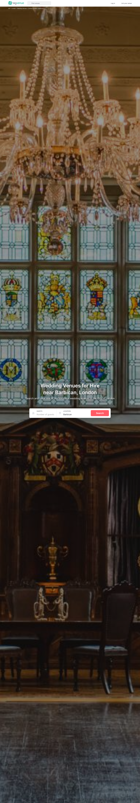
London (13, 8)
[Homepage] (16, 3)
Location (67, 411)
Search (100, 413)
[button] (39, 3)
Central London (32, 8)
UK (9, 8)
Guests (39, 411)
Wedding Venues (22, 8)
